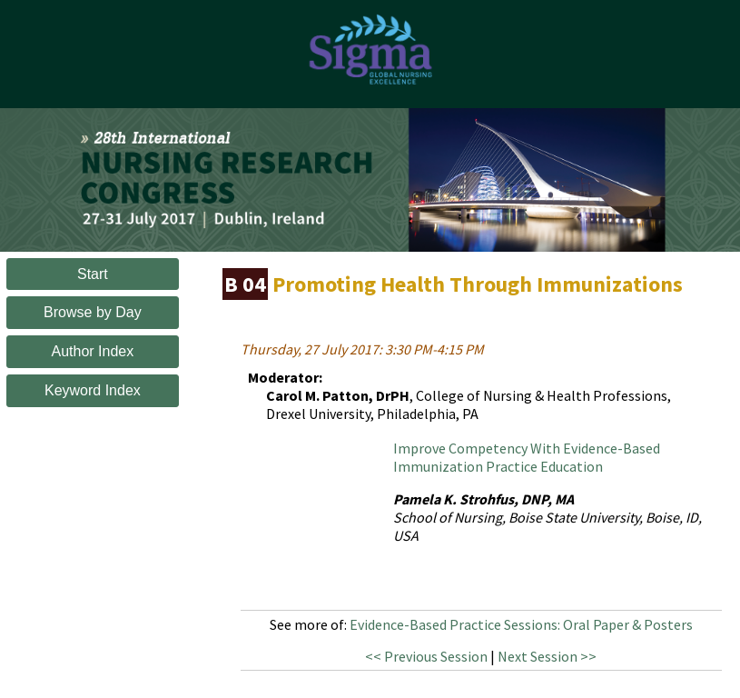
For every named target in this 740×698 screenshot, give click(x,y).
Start (92, 274)
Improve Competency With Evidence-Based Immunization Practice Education (526, 457)
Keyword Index (92, 390)
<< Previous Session (426, 656)
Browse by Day (93, 312)
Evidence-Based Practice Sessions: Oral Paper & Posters (521, 624)
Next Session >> (547, 656)
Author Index (93, 351)
